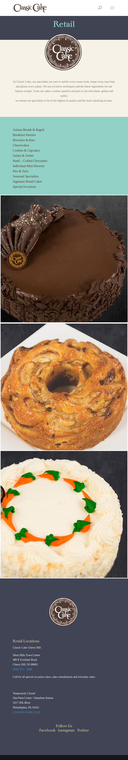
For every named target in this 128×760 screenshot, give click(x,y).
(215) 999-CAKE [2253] (26, 712)
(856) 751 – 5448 (22, 669)
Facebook (47, 730)
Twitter (83, 730)
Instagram (66, 730)
